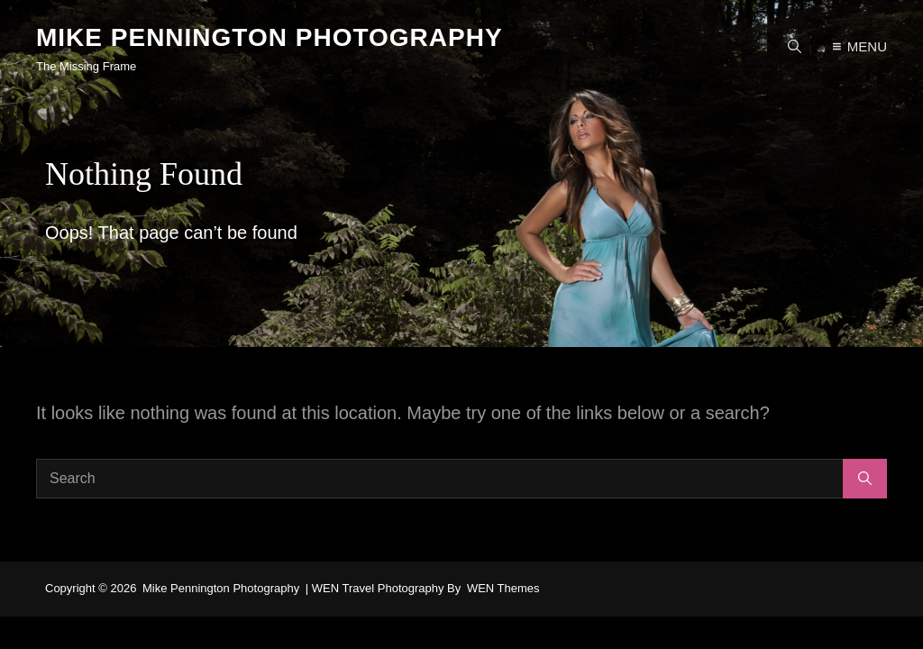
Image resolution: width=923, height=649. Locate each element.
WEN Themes (503, 588)
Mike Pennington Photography (269, 37)
